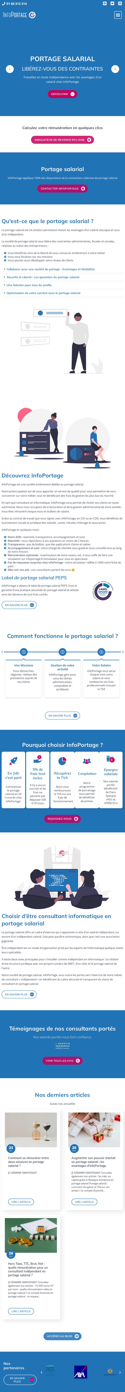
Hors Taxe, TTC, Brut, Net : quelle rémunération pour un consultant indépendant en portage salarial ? (28, 1269)
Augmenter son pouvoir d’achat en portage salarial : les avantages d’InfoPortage (93, 1162)
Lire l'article (21, 1201)
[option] (62, 69)
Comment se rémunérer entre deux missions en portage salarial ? (28, 1162)
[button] (118, 15)
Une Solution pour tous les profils (29, 285)
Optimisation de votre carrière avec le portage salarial (43, 293)
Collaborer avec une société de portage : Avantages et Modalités (51, 269)
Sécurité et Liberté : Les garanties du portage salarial (43, 277)
